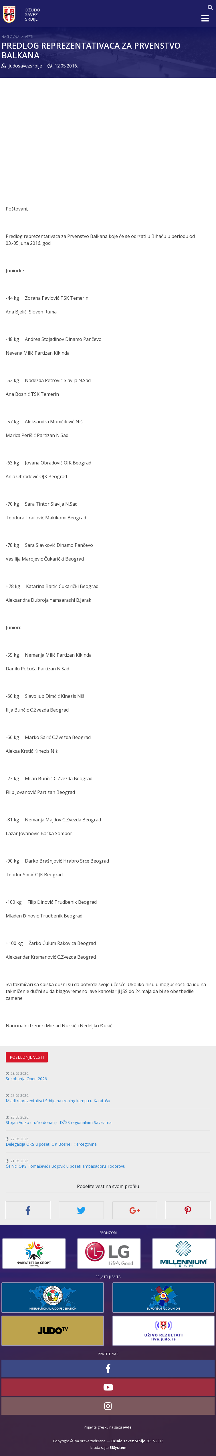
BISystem (118, 1447)
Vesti (29, 36)
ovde (127, 1427)
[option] (46, 1253)
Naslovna (10, 36)
